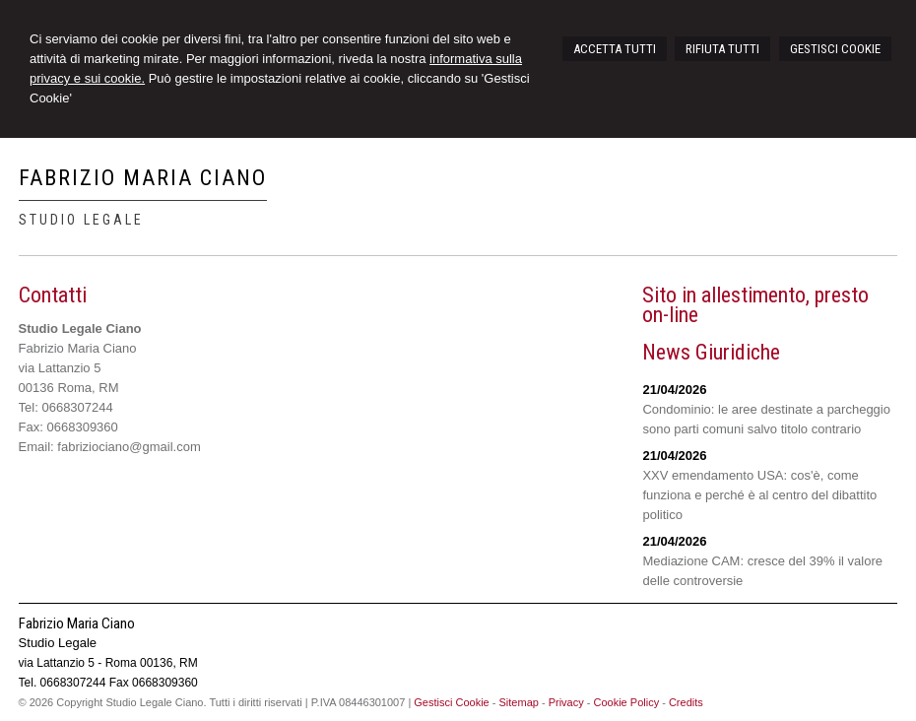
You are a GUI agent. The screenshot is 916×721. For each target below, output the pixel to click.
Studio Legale (81, 220)
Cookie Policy (627, 702)
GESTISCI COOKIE (835, 48)
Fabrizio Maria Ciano (143, 177)
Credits (686, 702)
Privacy (566, 702)
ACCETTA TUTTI (614, 48)
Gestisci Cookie (451, 702)
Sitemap (519, 702)
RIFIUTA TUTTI (722, 48)
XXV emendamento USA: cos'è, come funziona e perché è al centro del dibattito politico (759, 495)
